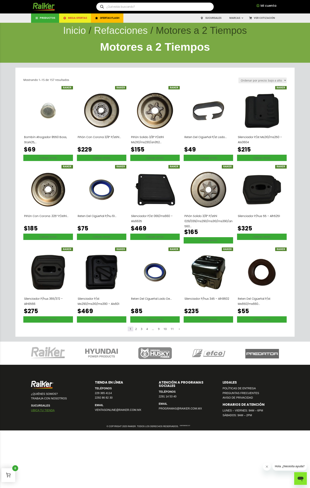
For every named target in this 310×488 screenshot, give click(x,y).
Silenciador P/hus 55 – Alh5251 (259, 216)
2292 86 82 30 (104, 397)
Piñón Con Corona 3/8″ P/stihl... (99, 137)
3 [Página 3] (141, 329)
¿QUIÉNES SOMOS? (44, 393)
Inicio (74, 30)
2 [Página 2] (136, 329)
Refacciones (121, 30)
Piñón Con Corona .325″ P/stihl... (46, 216)
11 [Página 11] (172, 329)
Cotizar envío (48, 158)
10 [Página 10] (165, 329)
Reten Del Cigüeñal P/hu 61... (97, 216)
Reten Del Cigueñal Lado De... (151, 299)
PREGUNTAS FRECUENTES (241, 393)
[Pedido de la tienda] (262, 80)
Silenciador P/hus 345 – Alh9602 (206, 299)
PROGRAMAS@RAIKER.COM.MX (180, 408)
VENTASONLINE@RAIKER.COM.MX (118, 409)
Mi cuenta (268, 5)
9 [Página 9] (159, 329)
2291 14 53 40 (168, 396)
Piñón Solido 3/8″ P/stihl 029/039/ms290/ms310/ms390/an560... (208, 221)
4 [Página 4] (147, 329)
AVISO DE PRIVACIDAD (238, 397)
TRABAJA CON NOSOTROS (49, 398)
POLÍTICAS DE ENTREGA (239, 388)
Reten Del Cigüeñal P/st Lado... (205, 137)
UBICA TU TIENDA (43, 410)
